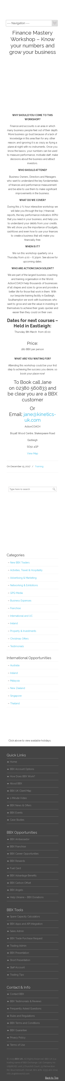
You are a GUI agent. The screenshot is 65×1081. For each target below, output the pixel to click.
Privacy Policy (18, 1037)
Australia (14, 665)
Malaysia (15, 680)
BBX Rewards (17, 861)
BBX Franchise (18, 846)
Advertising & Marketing (23, 577)
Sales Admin (17, 931)
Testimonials (17, 646)
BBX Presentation (19, 952)
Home (13, 761)
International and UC (21, 615)
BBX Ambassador (19, 839)
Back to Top (51, 1077)
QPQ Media (16, 593)
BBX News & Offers (20, 805)
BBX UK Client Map (20, 790)
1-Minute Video (18, 798)
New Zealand (17, 688)
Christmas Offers (19, 638)
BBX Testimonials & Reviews (25, 1001)
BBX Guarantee (18, 1030)
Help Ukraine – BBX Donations (27, 897)
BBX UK (32, 9)
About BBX (16, 783)
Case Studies (17, 819)
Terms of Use (17, 1044)
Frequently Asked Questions (25, 1008)
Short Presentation (20, 960)
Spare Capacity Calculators (25, 916)
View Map (32, 453)
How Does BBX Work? (22, 776)
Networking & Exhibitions (24, 585)
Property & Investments (23, 631)
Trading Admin (18, 945)
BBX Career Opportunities (24, 853)
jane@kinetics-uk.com (40, 417)
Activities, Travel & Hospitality (26, 570)
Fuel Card (15, 868)
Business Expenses (20, 600)
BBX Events (16, 812)
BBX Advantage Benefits (23, 875)
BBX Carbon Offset (20, 882)
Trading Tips (17, 974)
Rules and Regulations (22, 1015)
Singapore (16, 695)
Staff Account (17, 967)
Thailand (15, 703)
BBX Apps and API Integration (26, 923)
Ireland (14, 623)
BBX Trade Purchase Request (26, 938)
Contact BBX (17, 994)
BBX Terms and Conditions (25, 1023)
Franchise (15, 608)
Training (39, 466)
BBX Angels (16, 890)
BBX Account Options (22, 769)
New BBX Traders (20, 562)
